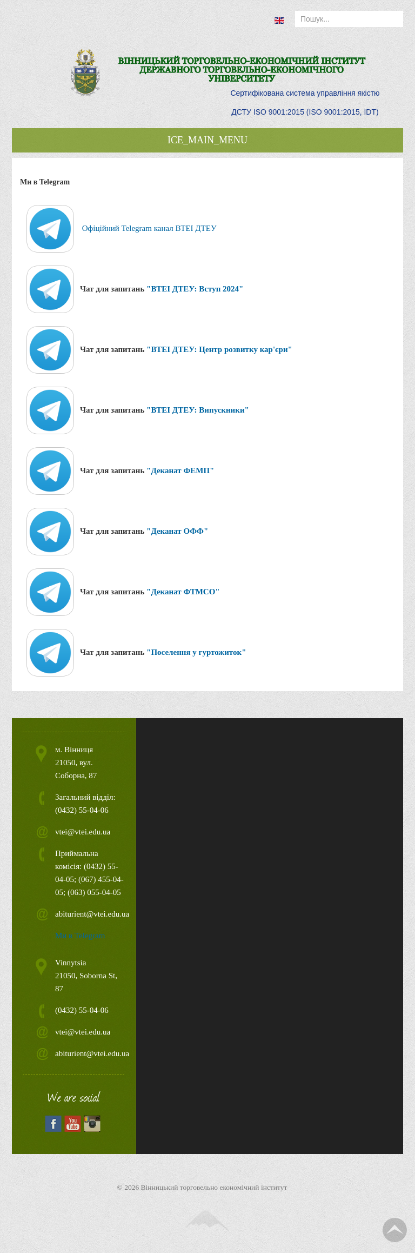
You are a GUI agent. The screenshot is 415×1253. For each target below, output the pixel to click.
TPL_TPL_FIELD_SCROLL (395, 1230)
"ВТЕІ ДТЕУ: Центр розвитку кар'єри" (219, 349)
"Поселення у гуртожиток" (196, 652)
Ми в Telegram (80, 935)
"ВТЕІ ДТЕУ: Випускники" (197, 410)
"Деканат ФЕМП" (180, 470)
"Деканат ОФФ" (177, 531)
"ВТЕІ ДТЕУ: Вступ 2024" (194, 288)
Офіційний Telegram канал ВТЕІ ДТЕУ (149, 228)
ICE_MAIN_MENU (207, 140)
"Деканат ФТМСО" (183, 591)
